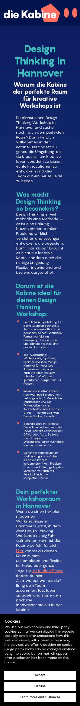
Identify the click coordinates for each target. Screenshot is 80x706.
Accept (40, 675)
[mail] (74, 13)
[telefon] (66, 13)
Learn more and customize (40, 697)
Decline (40, 686)
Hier (20, 550)
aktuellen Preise (47, 570)
